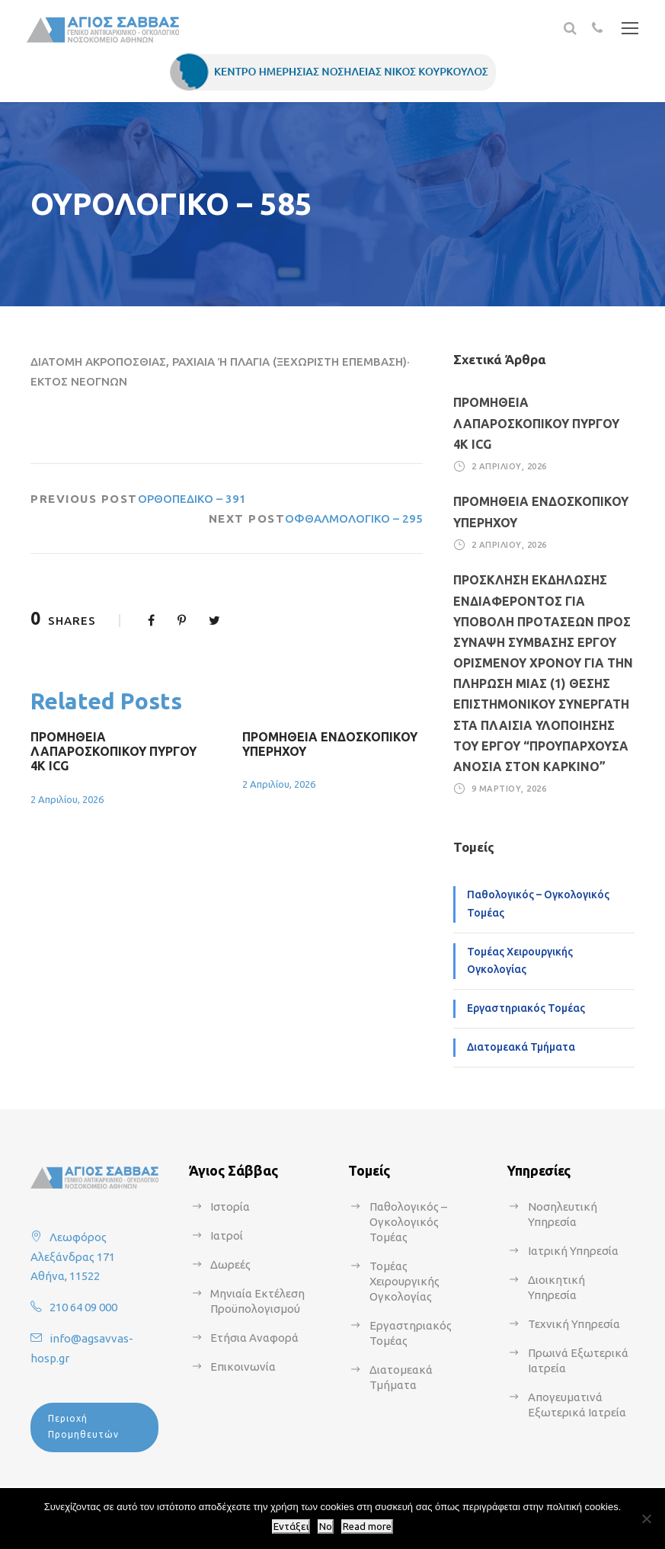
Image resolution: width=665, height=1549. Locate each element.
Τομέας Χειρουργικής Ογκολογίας (520, 961)
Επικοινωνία (243, 1366)
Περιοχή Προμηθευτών (83, 1426)
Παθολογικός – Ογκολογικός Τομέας (538, 903)
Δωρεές (230, 1264)
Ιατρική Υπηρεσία (573, 1250)
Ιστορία (230, 1206)
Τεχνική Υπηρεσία (574, 1323)
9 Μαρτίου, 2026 (509, 788)
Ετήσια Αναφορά (254, 1337)
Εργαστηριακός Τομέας (526, 1008)
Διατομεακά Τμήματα (521, 1047)
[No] (646, 1518)
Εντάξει (291, 1526)
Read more (367, 1526)
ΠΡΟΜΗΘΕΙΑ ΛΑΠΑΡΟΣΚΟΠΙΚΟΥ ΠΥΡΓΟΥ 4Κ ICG (113, 751)
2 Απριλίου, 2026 (67, 799)
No (325, 1526)
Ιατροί (226, 1235)
